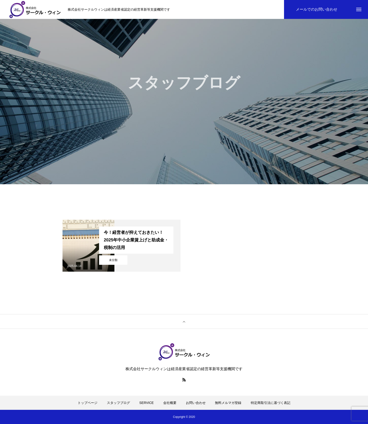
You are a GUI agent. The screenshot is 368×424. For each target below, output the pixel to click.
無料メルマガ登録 (228, 403)
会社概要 (169, 403)
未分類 (113, 260)
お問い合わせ (196, 403)
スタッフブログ (118, 403)
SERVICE (146, 403)
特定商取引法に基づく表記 (270, 403)
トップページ (87, 403)
